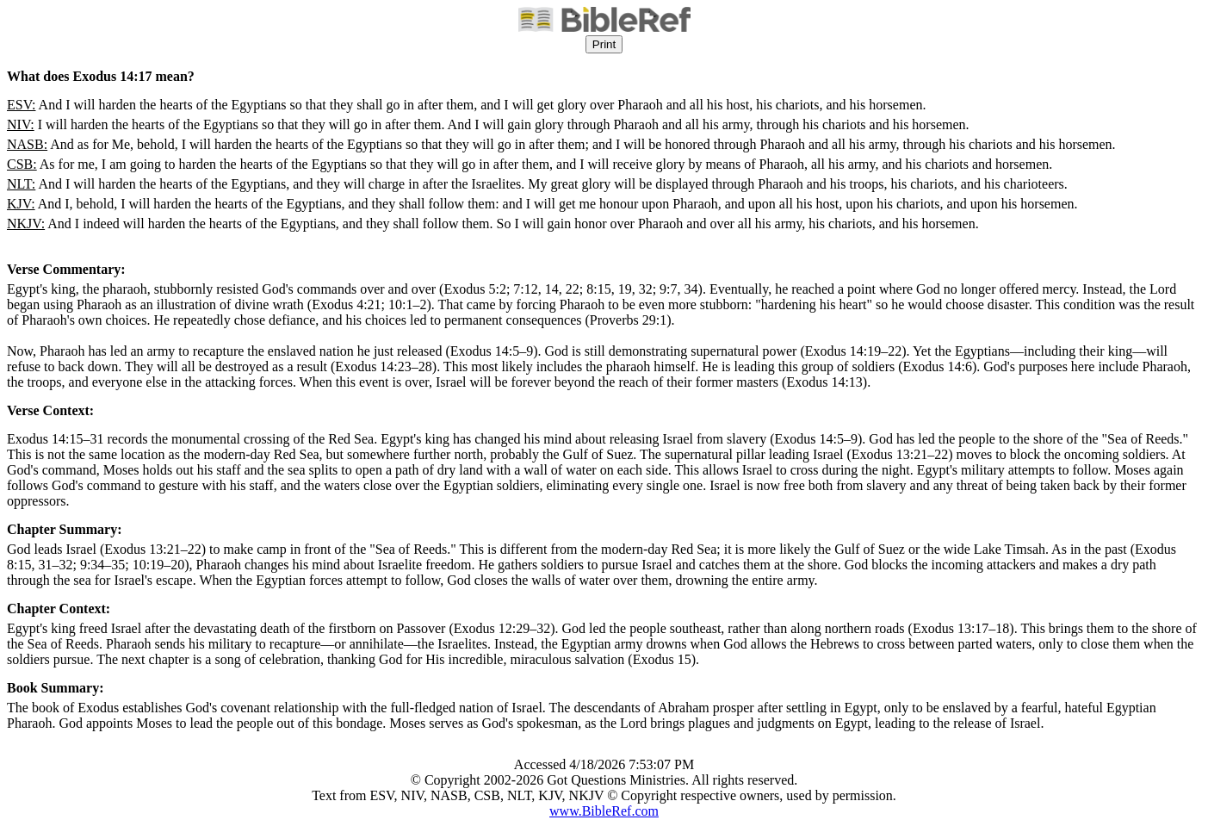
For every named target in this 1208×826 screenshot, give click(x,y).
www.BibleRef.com (604, 811)
